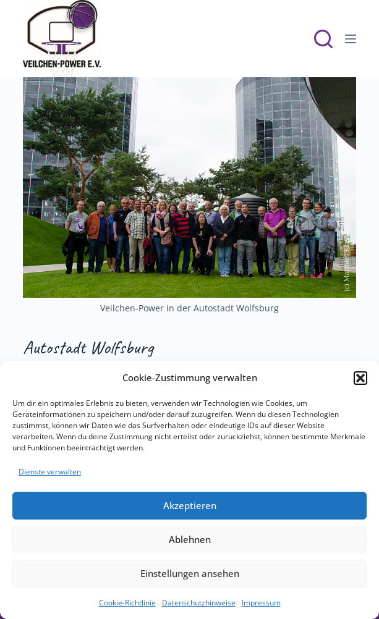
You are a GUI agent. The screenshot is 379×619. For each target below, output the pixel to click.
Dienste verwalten (50, 471)
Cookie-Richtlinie (127, 602)
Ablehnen (190, 539)
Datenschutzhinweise (199, 602)
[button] (360, 378)
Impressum (261, 602)
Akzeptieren (189, 505)
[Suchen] (323, 39)
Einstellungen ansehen (189, 573)
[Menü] (350, 38)
